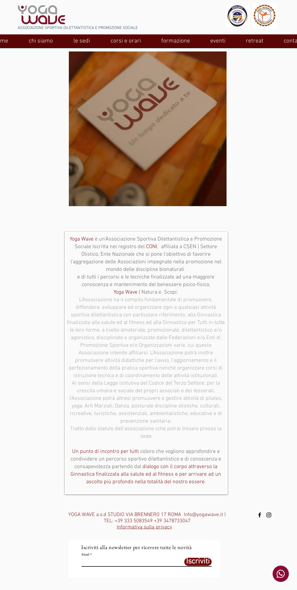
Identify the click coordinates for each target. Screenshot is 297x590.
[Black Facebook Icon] (259, 515)
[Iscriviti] (198, 562)
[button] (40, 42)
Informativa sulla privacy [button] (144, 527)
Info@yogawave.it (203, 515)
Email (85, 554)
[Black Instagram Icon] (269, 515)
